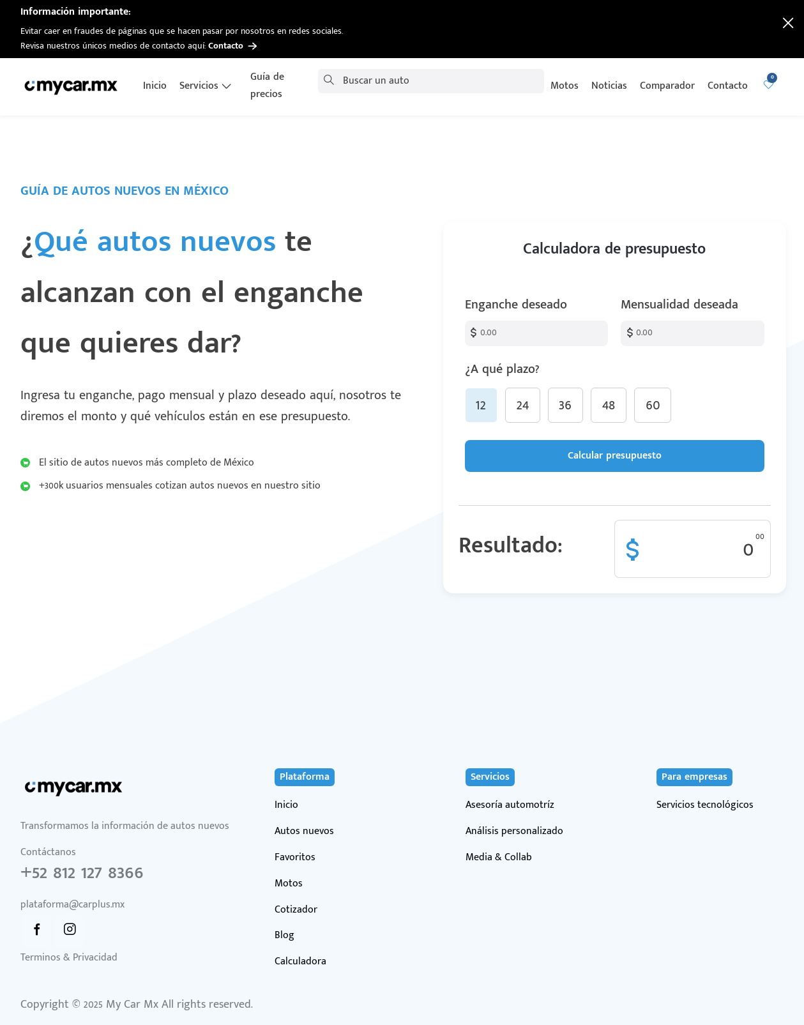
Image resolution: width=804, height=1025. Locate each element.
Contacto (232, 45)
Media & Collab (499, 858)
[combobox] (427, 81)
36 (565, 405)
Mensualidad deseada (679, 304)
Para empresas (694, 777)
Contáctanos (147, 879)
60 (653, 405)
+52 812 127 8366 (82, 872)
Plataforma (305, 777)
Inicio (286, 805)
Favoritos (295, 858)
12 (481, 405)
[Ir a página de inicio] (72, 86)
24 (523, 405)
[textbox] (427, 81)
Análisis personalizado (514, 832)
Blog (284, 936)
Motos (289, 884)
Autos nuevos (304, 832)
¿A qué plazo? (615, 391)
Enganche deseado (516, 304)
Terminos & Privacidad (69, 958)
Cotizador (296, 910)
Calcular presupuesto (615, 455)
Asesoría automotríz (510, 805)
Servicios (490, 777)
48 (608, 405)
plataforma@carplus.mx (72, 904)
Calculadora (300, 962)
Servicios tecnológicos (705, 805)
